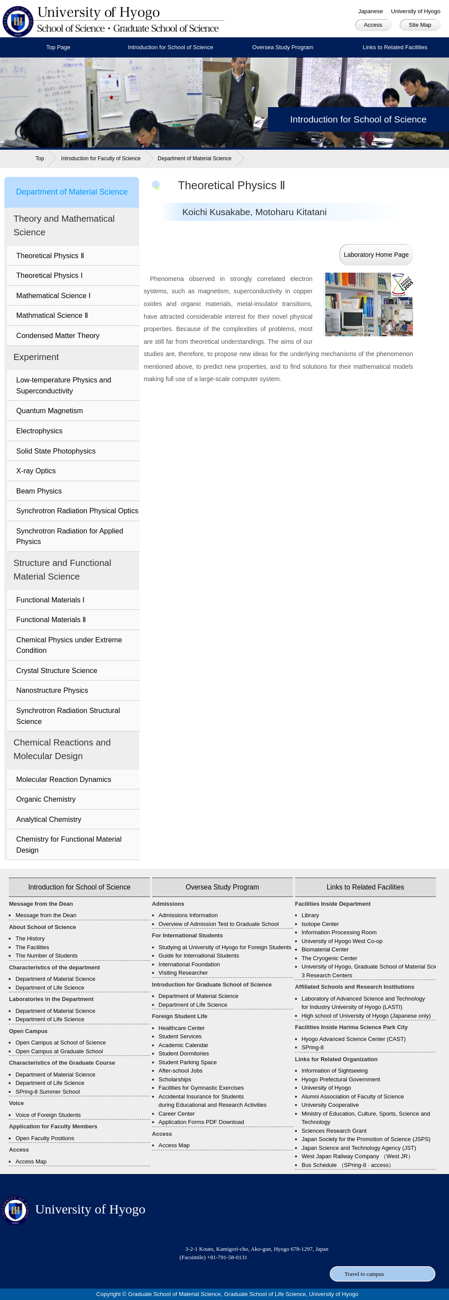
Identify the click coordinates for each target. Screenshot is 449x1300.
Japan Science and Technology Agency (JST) (359, 1148)
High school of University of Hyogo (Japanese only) (366, 1015)
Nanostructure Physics (52, 690)
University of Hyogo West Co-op (342, 941)
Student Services (180, 1036)
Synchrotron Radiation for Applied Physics (69, 536)
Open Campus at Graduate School (59, 1051)
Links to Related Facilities (395, 47)
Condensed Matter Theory (58, 335)
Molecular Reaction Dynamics (63, 779)
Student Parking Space (188, 1062)
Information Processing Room (339, 932)
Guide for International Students (199, 955)
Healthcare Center (182, 1028)
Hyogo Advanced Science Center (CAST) (354, 1039)
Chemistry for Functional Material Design (68, 844)
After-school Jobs (181, 1070)
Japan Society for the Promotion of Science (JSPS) (366, 1139)
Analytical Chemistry (48, 819)
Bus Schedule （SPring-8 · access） (348, 1165)
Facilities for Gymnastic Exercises (201, 1087)
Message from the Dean (45, 915)
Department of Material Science (195, 158)
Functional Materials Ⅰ (50, 600)
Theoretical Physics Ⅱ (50, 255)
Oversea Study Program (282, 47)
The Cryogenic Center (329, 958)
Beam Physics (39, 491)
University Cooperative (330, 1105)
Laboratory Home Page (376, 254)
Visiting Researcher (183, 972)
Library (310, 915)
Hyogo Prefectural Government (341, 1079)
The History (29, 938)
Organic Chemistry (46, 799)
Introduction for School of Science (170, 47)
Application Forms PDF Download (201, 1122)
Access (373, 25)
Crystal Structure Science (56, 670)
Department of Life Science (49, 987)
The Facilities (32, 947)
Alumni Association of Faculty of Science (353, 1096)
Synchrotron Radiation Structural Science (68, 715)
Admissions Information (188, 915)
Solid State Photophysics (56, 451)
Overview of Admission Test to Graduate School (219, 924)
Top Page (58, 47)
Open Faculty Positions (44, 1138)
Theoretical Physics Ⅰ (49, 275)
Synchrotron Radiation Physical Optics (77, 511)
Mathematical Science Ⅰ (53, 295)
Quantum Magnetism (49, 410)
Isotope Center (320, 924)
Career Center (177, 1113)
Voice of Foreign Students (48, 1115)
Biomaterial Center (325, 949)
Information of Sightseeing (335, 1070)
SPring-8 (313, 1047)
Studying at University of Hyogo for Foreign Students (225, 947)
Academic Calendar (183, 1045)
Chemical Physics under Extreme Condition (69, 645)
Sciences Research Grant (334, 1130)
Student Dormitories (184, 1053)
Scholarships (175, 1079)
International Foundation (189, 964)
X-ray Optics (36, 471)
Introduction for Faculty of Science (100, 158)
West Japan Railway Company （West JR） (357, 1156)
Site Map (420, 25)
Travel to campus (364, 1274)
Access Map (30, 1161)
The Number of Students (46, 955)
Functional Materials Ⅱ (51, 619)
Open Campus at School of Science (60, 1042)
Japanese (370, 11)
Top (40, 158)
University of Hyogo (416, 11)
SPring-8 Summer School (47, 1091)
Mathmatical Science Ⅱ (52, 315)
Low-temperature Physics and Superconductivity (63, 385)
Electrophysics (39, 431)
